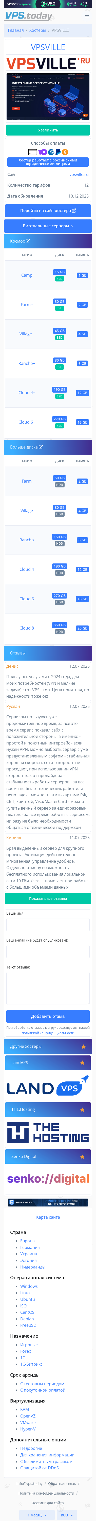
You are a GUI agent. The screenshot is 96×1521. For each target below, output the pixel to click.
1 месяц (35, 1515)
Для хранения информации (47, 1455)
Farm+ (27, 304)
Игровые (29, 1345)
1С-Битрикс (31, 1364)
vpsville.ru (79, 174)
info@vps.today (29, 1483)
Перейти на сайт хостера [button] (48, 210)
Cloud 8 (27, 628)
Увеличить (48, 130)
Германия (30, 1247)
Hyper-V (28, 1429)
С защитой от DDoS (39, 1468)
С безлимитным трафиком (46, 1461)
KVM (24, 1409)
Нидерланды (32, 1267)
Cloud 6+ (26, 422)
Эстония (28, 1260)
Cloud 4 (27, 569)
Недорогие (31, 1448)
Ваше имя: (15, 913)
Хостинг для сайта (48, 1502)
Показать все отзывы (48, 898)
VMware (28, 1422)
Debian (27, 1319)
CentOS (27, 1312)
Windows (29, 1286)
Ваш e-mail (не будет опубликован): (37, 940)
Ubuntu (27, 1299)
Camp (26, 275)
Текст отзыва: (18, 967)
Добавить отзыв (48, 1016)
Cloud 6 (27, 599)
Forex (25, 1351)
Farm (27, 481)
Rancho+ (26, 363)
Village (27, 510)
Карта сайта (48, 1217)
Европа (27, 1241)
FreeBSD (28, 1325)
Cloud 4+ (26, 392)
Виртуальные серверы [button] (46, 226)
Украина (28, 1254)
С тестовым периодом (42, 1383)
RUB (65, 1515)
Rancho (27, 540)
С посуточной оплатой (42, 1390)
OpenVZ (27, 1416)
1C (22, 1358)
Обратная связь (62, 1483)
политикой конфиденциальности (48, 1033)
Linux (25, 1292)
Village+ (27, 334)
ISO (23, 1306)
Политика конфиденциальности (46, 1493)
